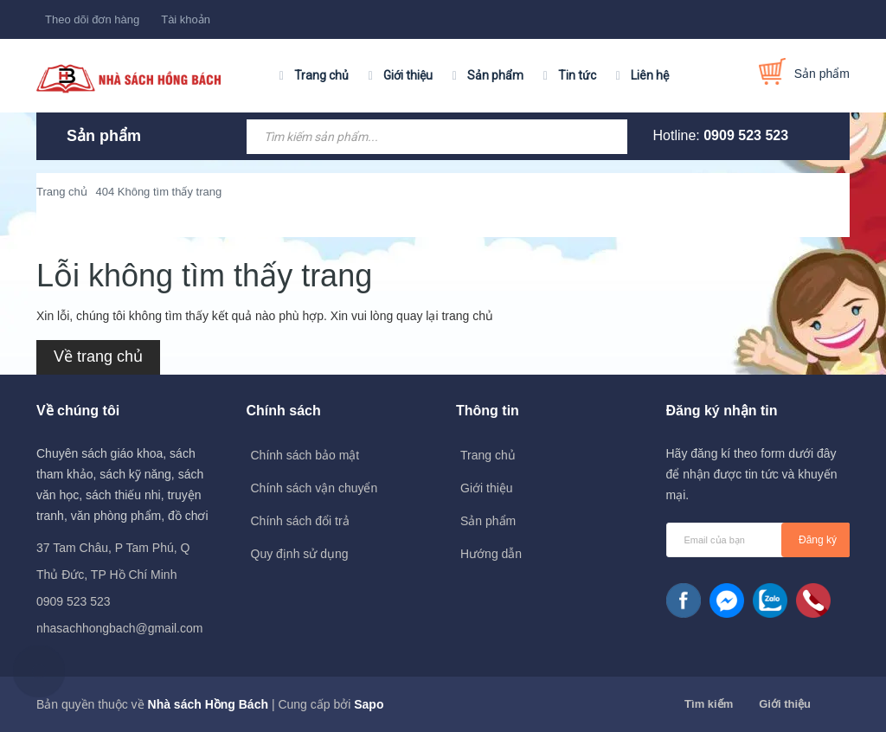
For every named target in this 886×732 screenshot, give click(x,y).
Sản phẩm (495, 75)
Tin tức (577, 75)
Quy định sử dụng (300, 554)
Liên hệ (650, 75)
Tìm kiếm (708, 703)
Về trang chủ (98, 356)
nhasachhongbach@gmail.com (116, 628)
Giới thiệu (408, 75)
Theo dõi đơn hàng (92, 19)
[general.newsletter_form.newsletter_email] (758, 540)
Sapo (368, 704)
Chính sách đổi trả (300, 521)
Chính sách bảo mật (305, 455)
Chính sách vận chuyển (314, 488)
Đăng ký (818, 540)
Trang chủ (321, 75)
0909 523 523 (745, 135)
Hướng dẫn (491, 554)
